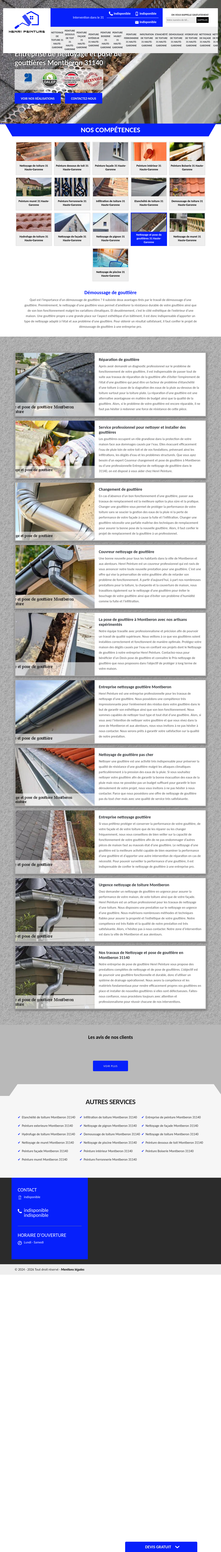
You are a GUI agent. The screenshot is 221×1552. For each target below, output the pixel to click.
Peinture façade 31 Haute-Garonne (81, 40)
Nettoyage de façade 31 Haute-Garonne (205, 40)
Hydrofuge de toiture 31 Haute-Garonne (191, 40)
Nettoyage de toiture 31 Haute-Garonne (57, 40)
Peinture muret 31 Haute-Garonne (117, 40)
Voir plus (110, 1066)
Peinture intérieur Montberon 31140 (108, 1151)
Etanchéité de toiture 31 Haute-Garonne (161, 40)
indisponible (119, 13)
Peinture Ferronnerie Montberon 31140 (110, 1159)
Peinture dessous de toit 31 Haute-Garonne (70, 40)
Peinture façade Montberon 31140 (45, 1151)
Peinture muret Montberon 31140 (44, 1159)
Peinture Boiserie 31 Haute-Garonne (105, 40)
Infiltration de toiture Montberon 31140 (110, 1117)
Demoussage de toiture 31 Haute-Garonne (176, 40)
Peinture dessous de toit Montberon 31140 (174, 1143)
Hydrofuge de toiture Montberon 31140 (48, 1134)
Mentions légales (72, 1269)
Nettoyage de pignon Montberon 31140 (110, 1126)
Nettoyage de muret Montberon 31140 (48, 1143)
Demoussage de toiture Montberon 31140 (112, 1134)
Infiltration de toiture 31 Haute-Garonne (147, 40)
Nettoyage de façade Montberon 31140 (172, 1126)
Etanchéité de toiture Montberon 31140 (48, 1117)
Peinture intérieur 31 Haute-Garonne (93, 40)
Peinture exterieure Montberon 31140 (47, 1126)
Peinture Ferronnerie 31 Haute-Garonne (131, 40)
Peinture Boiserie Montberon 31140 (170, 1151)
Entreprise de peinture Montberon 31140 (173, 1117)
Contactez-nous (83, 99)
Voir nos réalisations (38, 99)
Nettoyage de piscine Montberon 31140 (110, 1143)
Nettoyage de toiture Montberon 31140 (172, 1134)
